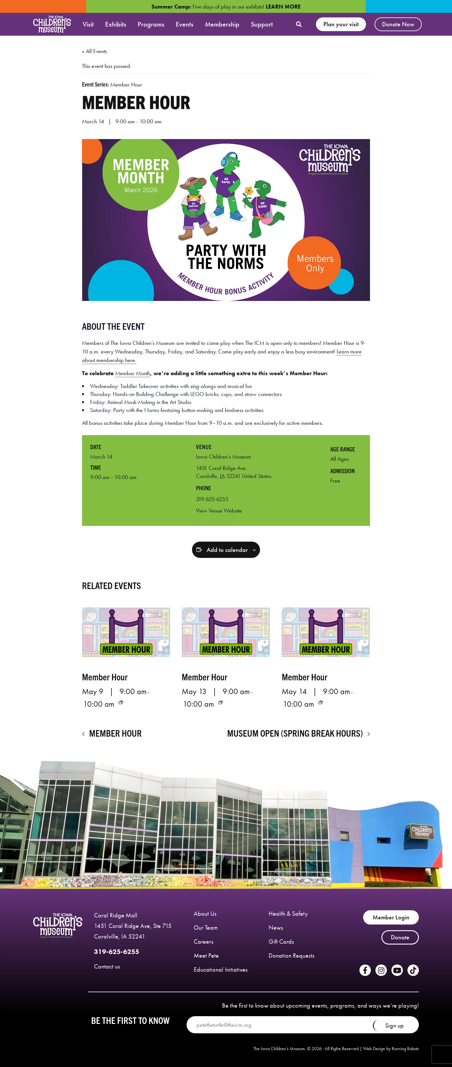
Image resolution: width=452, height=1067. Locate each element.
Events (184, 24)
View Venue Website (219, 510)
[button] (299, 24)
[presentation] (126, 632)
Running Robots (405, 1049)
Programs (151, 24)
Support (262, 24)
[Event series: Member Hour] (121, 702)
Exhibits (115, 24)
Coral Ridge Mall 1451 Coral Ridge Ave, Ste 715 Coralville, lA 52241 (133, 926)
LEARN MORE (283, 6)
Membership (222, 24)
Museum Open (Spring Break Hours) (296, 732)
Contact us (107, 966)
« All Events (94, 51)
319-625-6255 (116, 951)
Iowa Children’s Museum (223, 456)
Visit (88, 24)
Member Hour (105, 676)
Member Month (132, 373)
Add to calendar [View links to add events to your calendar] (227, 549)
